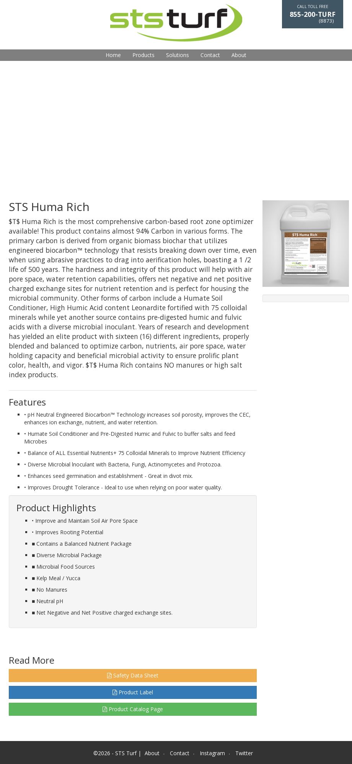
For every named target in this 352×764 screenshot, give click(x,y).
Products (143, 55)
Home (113, 55)
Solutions (177, 55)
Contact (210, 55)
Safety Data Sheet (132, 675)
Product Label (132, 692)
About (238, 55)
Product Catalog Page (133, 709)
